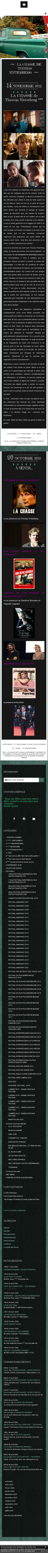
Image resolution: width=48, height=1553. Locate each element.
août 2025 (9, 1507)
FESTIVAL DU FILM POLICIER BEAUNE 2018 (24, 989)
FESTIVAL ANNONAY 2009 (18, 910)
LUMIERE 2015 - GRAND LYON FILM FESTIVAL (21, 1090)
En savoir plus (30, 1551)
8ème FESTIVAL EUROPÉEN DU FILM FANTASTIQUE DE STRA (22, 887)
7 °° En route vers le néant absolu (18, 859)
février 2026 (9, 1488)
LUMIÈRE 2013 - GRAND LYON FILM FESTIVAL (21, 1108)
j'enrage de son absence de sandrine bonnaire (24, 756)
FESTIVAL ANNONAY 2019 (18, 948)
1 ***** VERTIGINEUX (14, 840)
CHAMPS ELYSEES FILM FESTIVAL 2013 (23, 898)
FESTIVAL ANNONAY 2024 (18, 964)
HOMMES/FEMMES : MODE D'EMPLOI (20, 1269)
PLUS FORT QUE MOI (13, 1277)
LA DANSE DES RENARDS (15, 1315)
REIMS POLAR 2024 (15, 1119)
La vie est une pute (13, 1171)
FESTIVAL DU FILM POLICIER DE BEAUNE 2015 (23, 1004)
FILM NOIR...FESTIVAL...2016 (19, 1085)
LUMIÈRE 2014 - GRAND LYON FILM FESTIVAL (21, 1115)
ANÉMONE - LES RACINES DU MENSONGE (22, 1296)
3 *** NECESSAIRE (24, 434)
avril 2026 (9, 1481)
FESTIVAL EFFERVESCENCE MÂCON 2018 (24, 1052)
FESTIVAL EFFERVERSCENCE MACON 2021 (24, 1033)
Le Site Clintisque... (11, 1193)
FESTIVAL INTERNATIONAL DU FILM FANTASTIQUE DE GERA (22, 1061)
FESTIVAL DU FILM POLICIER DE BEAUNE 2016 (23, 1010)
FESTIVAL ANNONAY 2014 (18, 929)
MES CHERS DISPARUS (16, 1159)
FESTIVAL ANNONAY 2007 (18, 902)
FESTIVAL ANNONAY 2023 (18, 960)
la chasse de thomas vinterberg (23, 441)
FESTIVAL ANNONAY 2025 (18, 968)
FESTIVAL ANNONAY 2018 (18, 944)
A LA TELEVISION (15, 1126)
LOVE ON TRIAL (10, 1305)
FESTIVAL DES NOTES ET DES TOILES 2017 (25, 971)
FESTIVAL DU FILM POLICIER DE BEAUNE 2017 (23, 1016)
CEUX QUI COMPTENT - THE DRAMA (20, 1286)
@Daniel (7, 1412)
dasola (6, 1392)
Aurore (6, 1447)
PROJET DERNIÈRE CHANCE (16, 1350)
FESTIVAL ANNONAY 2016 (18, 937)
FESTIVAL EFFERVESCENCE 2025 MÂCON (24, 1049)
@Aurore (7, 1402)
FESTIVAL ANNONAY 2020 (18, 952)
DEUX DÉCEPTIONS (12, 1324)
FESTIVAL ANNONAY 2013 (18, 925)
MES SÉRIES (10, 1174)
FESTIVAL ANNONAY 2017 (18, 941)
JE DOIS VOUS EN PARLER (36, 744)
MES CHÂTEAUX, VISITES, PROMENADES (23, 1163)
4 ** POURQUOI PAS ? (14, 850)
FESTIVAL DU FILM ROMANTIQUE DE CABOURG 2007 (22, 1022)
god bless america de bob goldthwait (29, 754)
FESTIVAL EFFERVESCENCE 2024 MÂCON (24, 1045)
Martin (6, 1370)
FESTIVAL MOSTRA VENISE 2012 (21, 1066)
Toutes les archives (13, 1515)
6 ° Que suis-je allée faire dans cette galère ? (22, 856)
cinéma (41, 441)
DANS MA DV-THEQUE (17, 1142)
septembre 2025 (11, 1504)
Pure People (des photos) (13, 1196)
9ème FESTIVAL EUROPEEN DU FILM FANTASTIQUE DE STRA (22, 893)
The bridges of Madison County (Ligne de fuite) (21, 1199)
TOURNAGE (12, 1167)
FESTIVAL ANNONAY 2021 (18, 956)
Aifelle (6, 1380)
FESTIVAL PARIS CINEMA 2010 (19, 1078)
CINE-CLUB (12, 1134)
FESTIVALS (10, 871)
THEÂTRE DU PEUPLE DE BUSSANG (19, 1178)
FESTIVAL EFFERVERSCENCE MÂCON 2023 (24, 1037)
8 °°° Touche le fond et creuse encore (20, 862)
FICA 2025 (12, 1082)
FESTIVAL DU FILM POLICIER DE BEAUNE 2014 (23, 998)
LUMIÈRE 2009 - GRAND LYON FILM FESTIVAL (21, 1102)
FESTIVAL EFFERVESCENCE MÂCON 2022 (24, 1056)
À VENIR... (24, 468)
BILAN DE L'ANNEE (15, 1130)
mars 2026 (9, 1485)
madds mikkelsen (24, 443)
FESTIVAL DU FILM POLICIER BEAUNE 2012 (24, 981)
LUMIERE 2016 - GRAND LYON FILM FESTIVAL (21, 1096)
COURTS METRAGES (14, 868)
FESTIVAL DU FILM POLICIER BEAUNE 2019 (24, 993)
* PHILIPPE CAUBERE (14, 837)
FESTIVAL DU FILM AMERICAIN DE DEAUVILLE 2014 (21, 976)
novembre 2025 (11, 1498)
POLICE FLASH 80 (11, 1341)
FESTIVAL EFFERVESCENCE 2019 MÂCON (24, 1041)
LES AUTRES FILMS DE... (17, 1156)
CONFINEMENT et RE (14, 865)
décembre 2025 (11, 1494)
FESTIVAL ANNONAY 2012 (18, 921)
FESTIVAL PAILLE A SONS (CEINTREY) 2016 (24, 1074)
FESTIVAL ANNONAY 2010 (18, 913)
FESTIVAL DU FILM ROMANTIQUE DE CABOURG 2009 (22, 1028)
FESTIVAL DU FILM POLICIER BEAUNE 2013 (24, 985)
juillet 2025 (9, 1511)
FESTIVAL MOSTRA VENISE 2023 (21, 1070)
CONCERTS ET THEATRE (17, 1138)
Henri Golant (9, 1241)
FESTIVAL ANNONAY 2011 (18, 917)
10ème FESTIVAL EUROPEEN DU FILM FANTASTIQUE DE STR (22, 875)
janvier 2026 (9, 1491)
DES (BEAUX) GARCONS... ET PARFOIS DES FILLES (24, 1147)
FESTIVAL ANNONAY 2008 (18, 906)
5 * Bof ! (9, 853)
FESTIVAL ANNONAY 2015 (18, 933)
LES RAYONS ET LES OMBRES (16, 1331)
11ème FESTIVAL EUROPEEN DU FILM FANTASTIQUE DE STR (22, 881)
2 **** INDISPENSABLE (14, 843)
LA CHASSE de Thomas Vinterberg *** (24, 97)
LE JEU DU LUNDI (14, 1152)
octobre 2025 (10, 1501)
